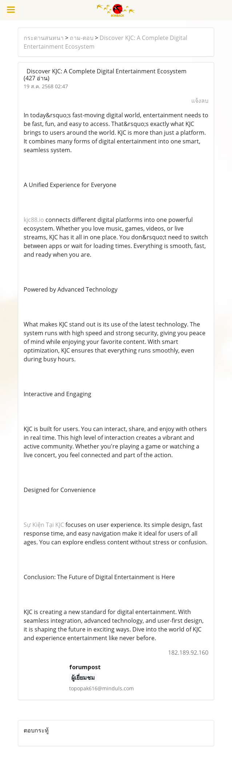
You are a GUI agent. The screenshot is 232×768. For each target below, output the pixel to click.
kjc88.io (34, 220)
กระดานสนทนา (44, 38)
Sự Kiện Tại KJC (44, 525)
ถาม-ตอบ (81, 38)
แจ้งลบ (199, 101)
